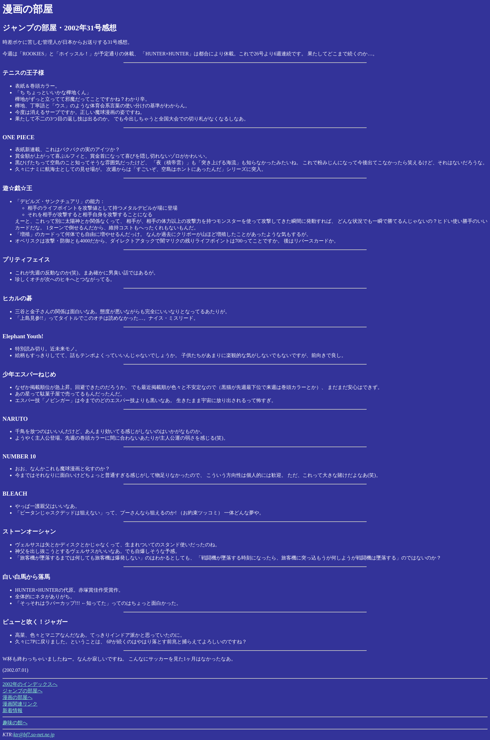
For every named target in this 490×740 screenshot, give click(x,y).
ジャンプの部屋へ (22, 690)
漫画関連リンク (20, 704)
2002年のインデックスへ (30, 684)
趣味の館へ (15, 722)
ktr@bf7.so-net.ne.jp (34, 734)
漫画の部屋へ (17, 697)
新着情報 (12, 710)
